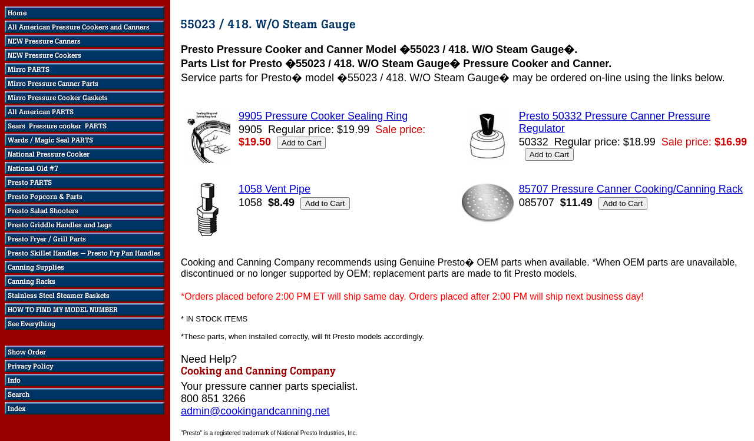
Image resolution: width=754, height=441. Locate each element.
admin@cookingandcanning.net (255, 411)
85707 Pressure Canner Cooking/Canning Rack (631, 189)
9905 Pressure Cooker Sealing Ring (323, 116)
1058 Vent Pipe (274, 189)
